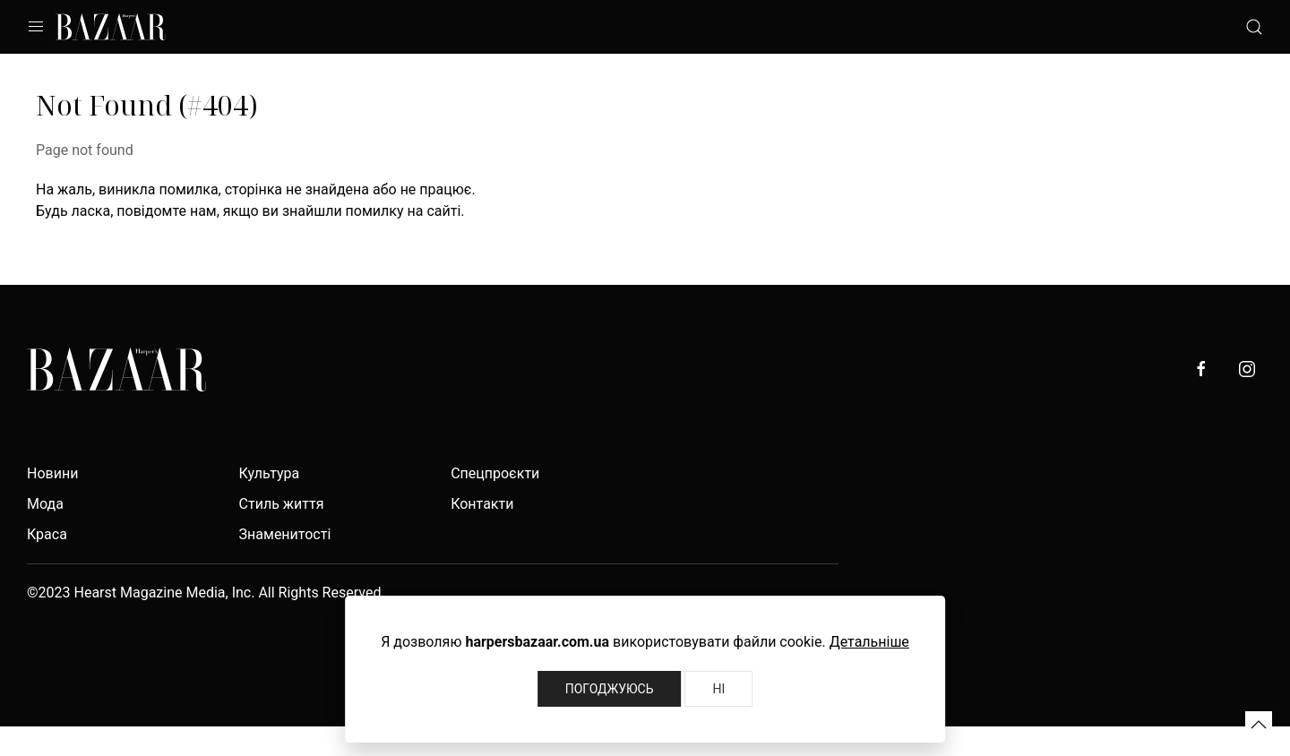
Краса (47, 534)
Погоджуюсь (609, 689)
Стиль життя (281, 503)
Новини (52, 473)
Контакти (482, 503)
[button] (1258, 724)
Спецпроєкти (495, 473)
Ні (718, 689)
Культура (269, 473)
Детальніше (869, 641)
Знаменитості (285, 534)
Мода (45, 503)
